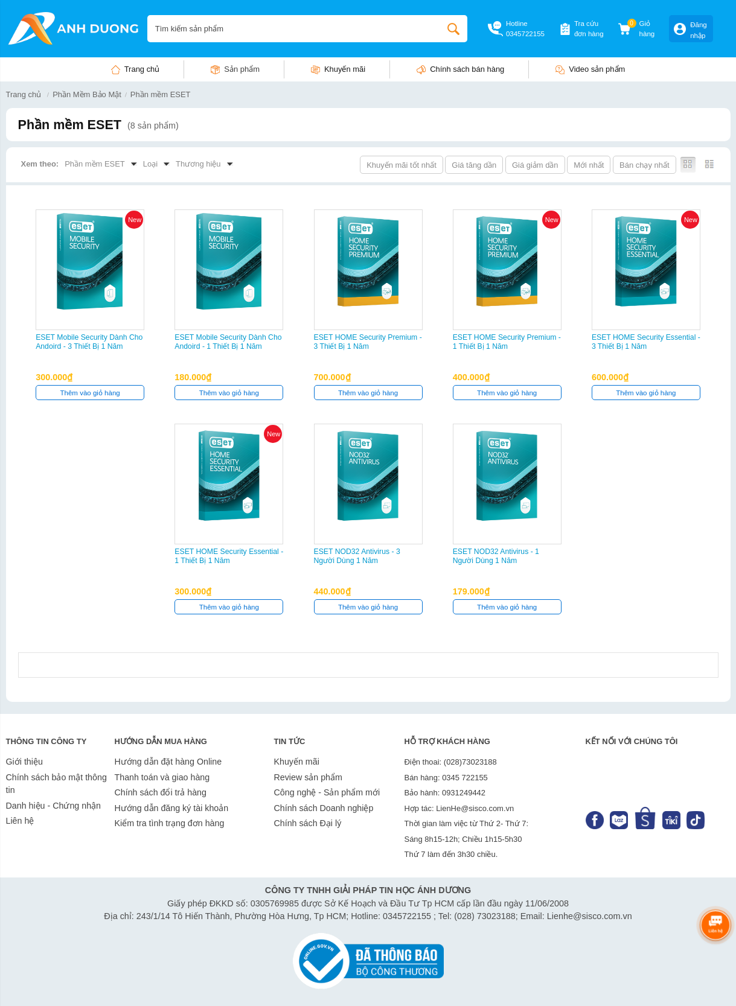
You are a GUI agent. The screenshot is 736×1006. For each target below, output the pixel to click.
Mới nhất (589, 165)
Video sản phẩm (597, 69)
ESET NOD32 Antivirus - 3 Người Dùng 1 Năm (357, 556)
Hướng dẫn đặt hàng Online (168, 761)
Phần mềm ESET (160, 94)
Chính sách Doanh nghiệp (324, 808)
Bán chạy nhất (644, 165)
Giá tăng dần (474, 165)
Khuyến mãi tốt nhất (401, 165)
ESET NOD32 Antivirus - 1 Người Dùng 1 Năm (496, 556)
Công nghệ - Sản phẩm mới (327, 792)
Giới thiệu (24, 761)
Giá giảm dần (535, 165)
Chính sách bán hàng (467, 69)
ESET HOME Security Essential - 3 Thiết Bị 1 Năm (646, 342)
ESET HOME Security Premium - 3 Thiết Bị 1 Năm (368, 342)
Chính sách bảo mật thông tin (56, 783)
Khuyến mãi (344, 69)
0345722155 (525, 33)
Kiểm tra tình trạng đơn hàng (170, 823)
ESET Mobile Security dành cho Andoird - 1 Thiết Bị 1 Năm (227, 342)
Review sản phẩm (308, 777)
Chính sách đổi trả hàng (160, 792)
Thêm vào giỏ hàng (90, 392)
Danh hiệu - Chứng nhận (53, 805)
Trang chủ (142, 69)
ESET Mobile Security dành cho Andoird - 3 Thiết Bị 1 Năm (89, 342)
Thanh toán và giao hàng (162, 777)
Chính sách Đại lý (308, 823)
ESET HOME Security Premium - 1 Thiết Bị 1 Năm (507, 342)
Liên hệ (20, 821)
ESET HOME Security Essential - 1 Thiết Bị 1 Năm (228, 556)
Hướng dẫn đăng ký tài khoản (172, 808)
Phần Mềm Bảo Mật (87, 94)
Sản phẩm (242, 69)
